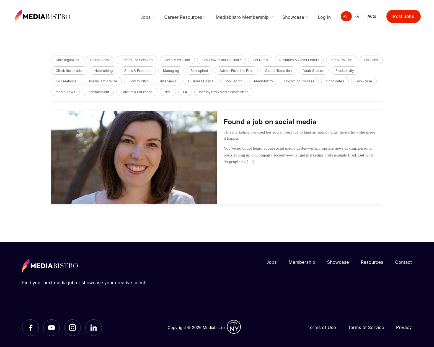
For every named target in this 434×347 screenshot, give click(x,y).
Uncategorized (67, 59)
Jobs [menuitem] (145, 17)
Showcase (364, 81)
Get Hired (260, 59)
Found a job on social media (270, 121)
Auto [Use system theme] (371, 16)
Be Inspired (199, 70)
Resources (372, 262)
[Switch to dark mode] (358, 16)
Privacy (404, 327)
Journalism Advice (102, 81)
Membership (302, 262)
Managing (171, 70)
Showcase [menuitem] (293, 17)
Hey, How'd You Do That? (221, 59)
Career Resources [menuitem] (183, 17)
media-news (65, 91)
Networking (103, 70)
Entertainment (98, 91)
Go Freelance (66, 81)
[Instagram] (72, 327)
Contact (403, 262)
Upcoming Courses (299, 81)
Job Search (233, 81)
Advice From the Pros (236, 70)
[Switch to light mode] (346, 16)
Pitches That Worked (136, 59)
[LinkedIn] (93, 327)
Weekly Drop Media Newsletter (223, 91)
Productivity (344, 70)
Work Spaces (313, 70)
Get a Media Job (177, 59)
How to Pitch (139, 81)
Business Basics (200, 81)
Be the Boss (99, 59)
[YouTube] (51, 327)
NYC (167, 91)
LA (185, 91)
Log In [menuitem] (324, 17)
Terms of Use (322, 327)
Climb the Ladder (69, 70)
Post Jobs (403, 16)
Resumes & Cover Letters (299, 59)
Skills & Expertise (137, 70)
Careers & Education (137, 91)
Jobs (271, 262)
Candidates (335, 81)
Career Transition (278, 70)
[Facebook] (30, 327)
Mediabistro (263, 81)
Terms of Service (366, 327)
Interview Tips (342, 59)
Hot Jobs (371, 59)
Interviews (168, 81)
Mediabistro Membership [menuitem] (242, 17)
